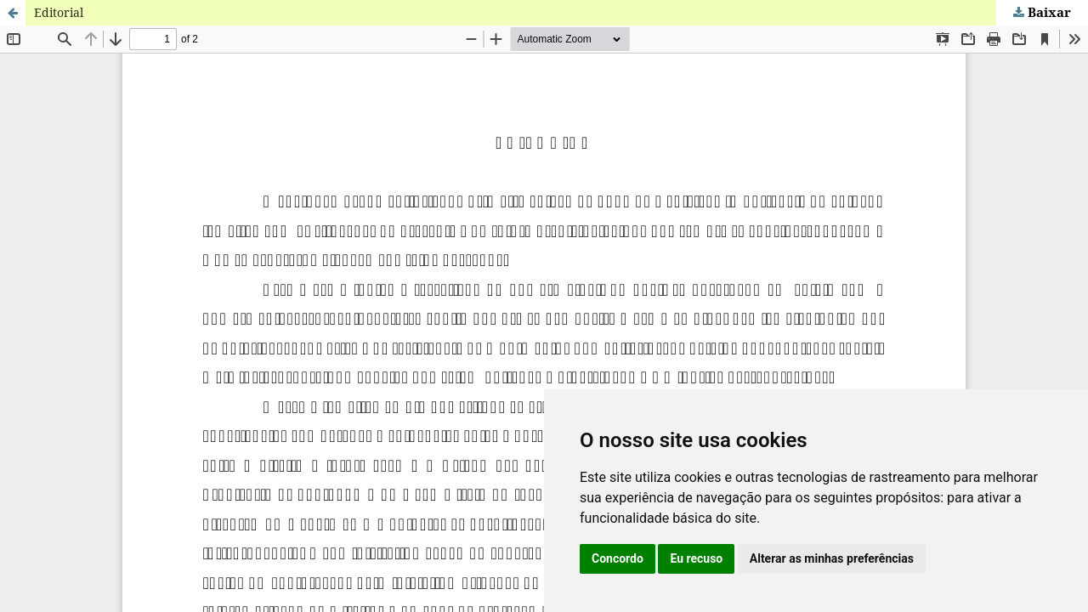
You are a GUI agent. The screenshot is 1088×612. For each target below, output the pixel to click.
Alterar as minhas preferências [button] (832, 558)
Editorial (58, 12)
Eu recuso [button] (696, 558)
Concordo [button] (617, 558)
